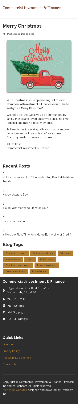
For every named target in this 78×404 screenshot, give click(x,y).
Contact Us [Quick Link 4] (9, 364)
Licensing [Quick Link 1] (8, 344)
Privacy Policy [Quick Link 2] (11, 351)
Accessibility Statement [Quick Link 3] (17, 357)
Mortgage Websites (15, 389)
